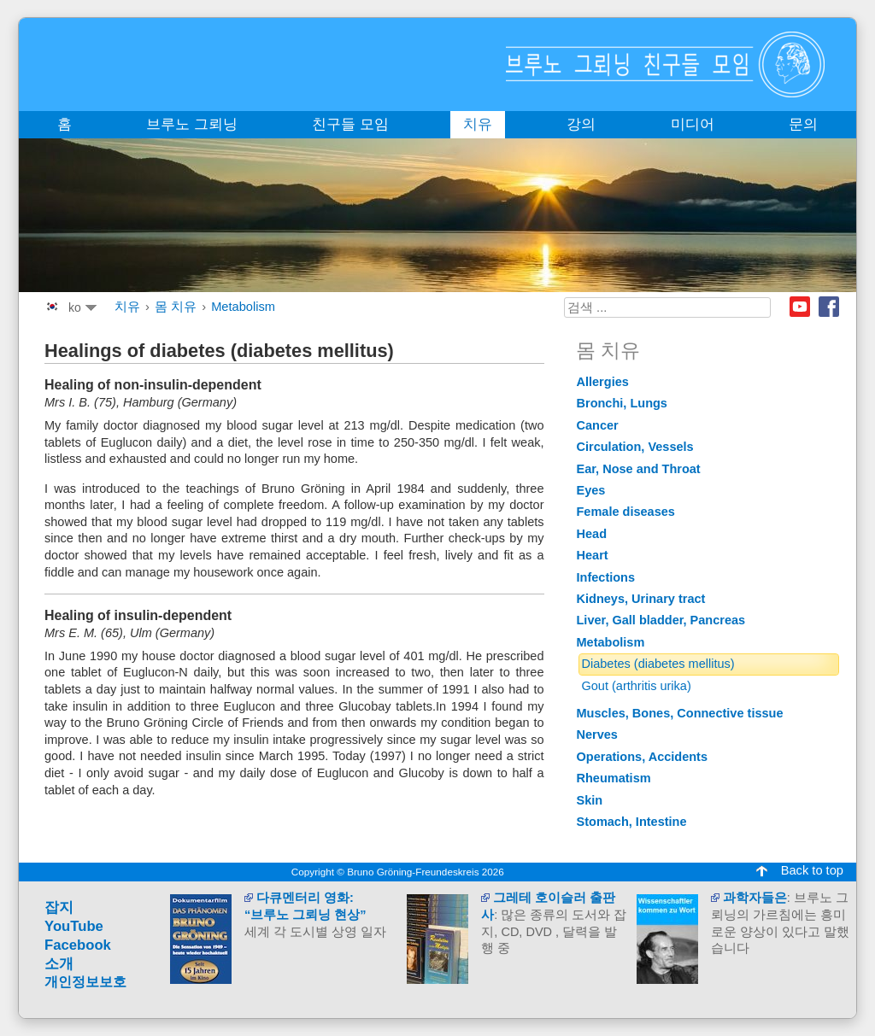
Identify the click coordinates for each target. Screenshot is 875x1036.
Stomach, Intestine (632, 821)
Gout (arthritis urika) (636, 686)
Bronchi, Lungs (622, 403)
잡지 (58, 907)
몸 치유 (176, 306)
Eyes (591, 490)
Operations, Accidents (642, 757)
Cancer (598, 425)
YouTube (73, 926)
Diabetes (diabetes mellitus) (658, 663)
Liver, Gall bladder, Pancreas (661, 620)
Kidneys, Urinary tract (641, 599)
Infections (606, 577)
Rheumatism (614, 778)
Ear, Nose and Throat (639, 469)
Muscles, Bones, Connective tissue (680, 713)
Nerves (597, 734)
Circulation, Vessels (635, 447)
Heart (592, 555)
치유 (127, 306)
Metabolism (243, 306)
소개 (58, 964)
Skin (590, 800)
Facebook (829, 306)
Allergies (603, 382)
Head (592, 534)
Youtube (800, 306)
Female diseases (626, 511)
